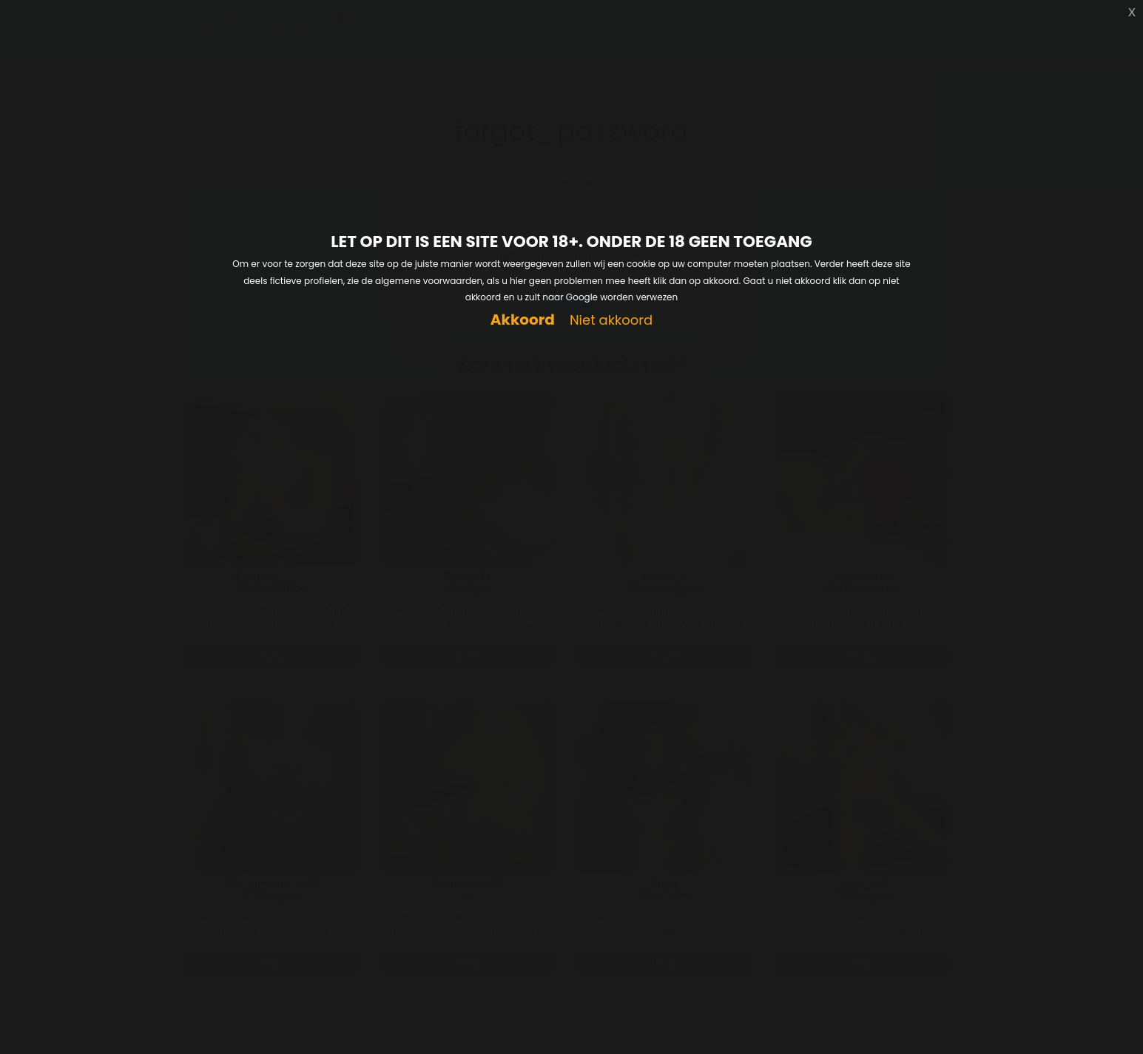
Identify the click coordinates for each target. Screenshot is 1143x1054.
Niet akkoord (611, 320)
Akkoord (522, 319)
